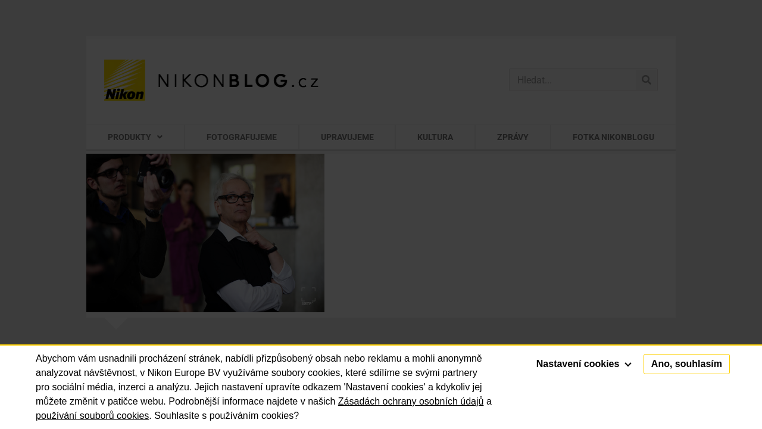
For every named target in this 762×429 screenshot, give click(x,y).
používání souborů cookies (92, 416)
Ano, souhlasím (686, 364)
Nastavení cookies (584, 364)
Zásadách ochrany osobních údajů (411, 401)
